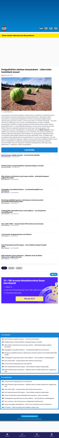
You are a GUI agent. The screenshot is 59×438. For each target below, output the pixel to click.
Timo (2, 75)
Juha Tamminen (8, 112)
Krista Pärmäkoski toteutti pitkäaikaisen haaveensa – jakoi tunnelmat (26, 395)
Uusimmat (6, 335)
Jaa (54, 274)
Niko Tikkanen (5, 179)
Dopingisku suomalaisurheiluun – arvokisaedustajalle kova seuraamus (22, 190)
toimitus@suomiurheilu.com (29, 416)
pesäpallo (19, 268)
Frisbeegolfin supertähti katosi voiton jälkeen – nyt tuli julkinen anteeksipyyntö (23, 211)
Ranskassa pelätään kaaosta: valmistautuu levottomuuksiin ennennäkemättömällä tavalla (22, 201)
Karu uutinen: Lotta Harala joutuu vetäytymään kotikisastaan (24, 401)
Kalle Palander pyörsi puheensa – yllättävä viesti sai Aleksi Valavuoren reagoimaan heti (21, 256)
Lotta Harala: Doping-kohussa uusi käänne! (16, 234)
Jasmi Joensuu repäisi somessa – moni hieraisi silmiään (20, 155)
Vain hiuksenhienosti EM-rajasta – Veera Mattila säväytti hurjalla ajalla (24, 245)
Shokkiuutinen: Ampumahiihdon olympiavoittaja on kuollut (22, 166)
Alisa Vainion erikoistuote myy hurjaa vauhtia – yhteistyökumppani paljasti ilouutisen (25, 177)
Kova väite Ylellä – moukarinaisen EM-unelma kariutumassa (22, 224)
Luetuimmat (7, 377)
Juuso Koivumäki (5, 156)
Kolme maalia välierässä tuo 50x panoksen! (18, 35)
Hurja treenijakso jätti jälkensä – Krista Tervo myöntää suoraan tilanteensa (28, 404)
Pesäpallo (11, 268)
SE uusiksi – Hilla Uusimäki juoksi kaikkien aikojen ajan (22, 407)
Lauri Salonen (5, 236)
